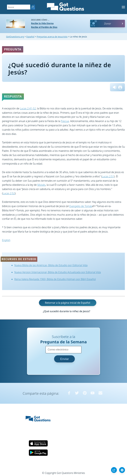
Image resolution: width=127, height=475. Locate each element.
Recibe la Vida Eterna (42, 23)
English (6, 240)
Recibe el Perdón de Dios (44, 27)
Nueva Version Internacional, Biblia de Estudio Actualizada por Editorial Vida (57, 272)
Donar (107, 23)
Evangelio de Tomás (80, 206)
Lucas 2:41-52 (28, 108)
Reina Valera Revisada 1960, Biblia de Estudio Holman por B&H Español (55, 279)
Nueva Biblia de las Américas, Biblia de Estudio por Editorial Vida (51, 265)
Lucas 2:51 (108, 176)
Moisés (41, 185)
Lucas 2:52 (9, 193)
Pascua (65, 121)
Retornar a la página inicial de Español (67, 302)
